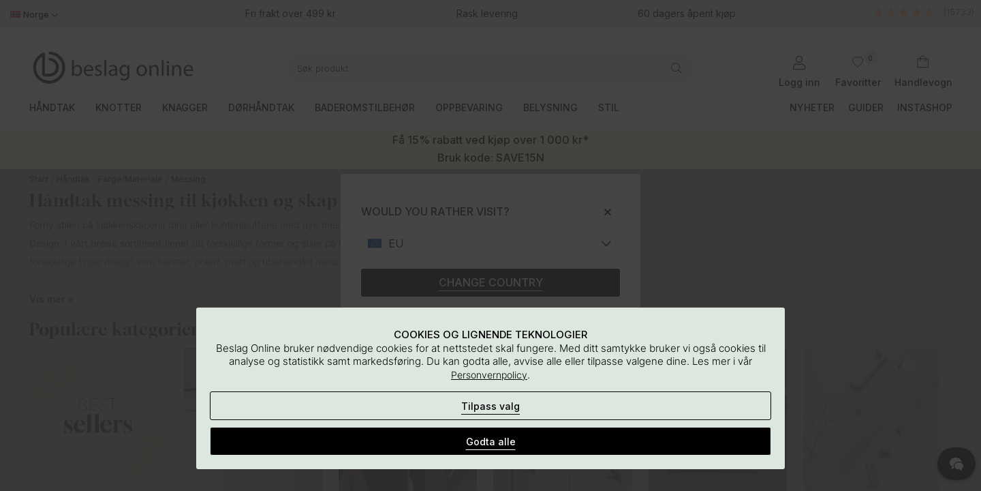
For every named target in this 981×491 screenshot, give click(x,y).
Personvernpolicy (489, 375)
